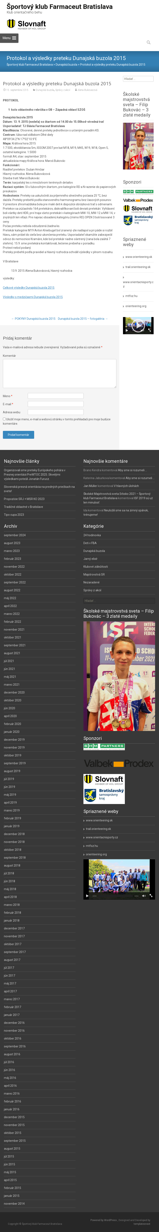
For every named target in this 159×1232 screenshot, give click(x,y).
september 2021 (15, 645)
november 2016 (14, 1030)
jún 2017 (9, 975)
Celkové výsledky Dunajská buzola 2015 (28, 287)
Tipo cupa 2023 (14, 514)
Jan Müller (90, 486)
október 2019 (12, 755)
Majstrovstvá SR (94, 574)
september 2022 (15, 582)
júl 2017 (9, 967)
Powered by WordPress (103, 1220)
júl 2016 (9, 1062)
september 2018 (15, 857)
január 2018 (11, 920)
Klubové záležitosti (95, 566)
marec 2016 (12, 1093)
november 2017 (14, 936)
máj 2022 (10, 598)
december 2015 (14, 1117)
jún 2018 (9, 881)
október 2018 (12, 849)
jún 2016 (9, 1070)
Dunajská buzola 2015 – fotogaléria (83, 318)
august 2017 (12, 960)
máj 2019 (10, 794)
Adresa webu (11, 412)
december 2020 (14, 692)
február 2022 (12, 621)
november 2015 (14, 1125)
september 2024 (15, 535)
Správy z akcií (62, 90)
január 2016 (11, 1109)
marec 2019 (12, 810)
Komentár (9, 355)
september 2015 (15, 1140)
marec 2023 (12, 551)
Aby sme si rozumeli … (132, 470)
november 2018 (14, 842)
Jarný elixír (90, 558)
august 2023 (12, 543)
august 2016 (12, 1054)
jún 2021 (9, 669)
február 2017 (12, 1007)
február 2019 (12, 818)
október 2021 (12, 637)
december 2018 (14, 834)
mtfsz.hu (131, 296)
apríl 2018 (10, 897)
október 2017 (12, 944)
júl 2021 (9, 661)
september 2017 (15, 952)
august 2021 (12, 653)
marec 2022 (12, 613)
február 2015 (12, 1188)
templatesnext (142, 1223)
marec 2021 (12, 684)
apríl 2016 (10, 1085)
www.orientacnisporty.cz (102, 837)
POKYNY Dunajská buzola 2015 (33, 318)
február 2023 (12, 558)
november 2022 (14, 566)
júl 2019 (9, 779)
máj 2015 (10, 1172)
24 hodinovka (92, 535)
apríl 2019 (10, 802)
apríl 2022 (10, 606)
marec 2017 (12, 999)
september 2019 (15, 763)
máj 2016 (10, 1077)
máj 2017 (10, 983)
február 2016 (12, 1101)
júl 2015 (9, 1156)
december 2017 (14, 928)
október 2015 (12, 1133)
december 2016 (14, 1022)
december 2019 (14, 739)
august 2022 (12, 590)
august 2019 (12, 771)
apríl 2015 (10, 1180)
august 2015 (12, 1148)
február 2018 (12, 912)
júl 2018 (9, 873)
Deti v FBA (90, 543)
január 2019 (11, 826)
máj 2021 (10, 676)
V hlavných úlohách (126, 486)
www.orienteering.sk (138, 256)
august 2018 (12, 865)
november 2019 (14, 747)
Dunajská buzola (45, 90)
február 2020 (12, 724)
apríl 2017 (10, 991)
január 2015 (11, 1195)
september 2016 (15, 1046)
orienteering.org (135, 306)
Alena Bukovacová (87, 90)
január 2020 (11, 731)
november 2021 (14, 629)
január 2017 (11, 1015)
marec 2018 (12, 904)
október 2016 (12, 1038)
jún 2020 (9, 708)
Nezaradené (91, 582)
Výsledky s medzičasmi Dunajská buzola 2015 (33, 297)
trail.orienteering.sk (138, 267)
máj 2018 (10, 889)
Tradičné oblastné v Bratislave (23, 506)
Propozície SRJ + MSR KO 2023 (24, 499)
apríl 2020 (10, 716)
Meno (7, 396)
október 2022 (12, 574)
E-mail (8, 404)
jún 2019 (9, 786)
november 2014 (14, 1203)
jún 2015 (9, 1164)
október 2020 (12, 700)
